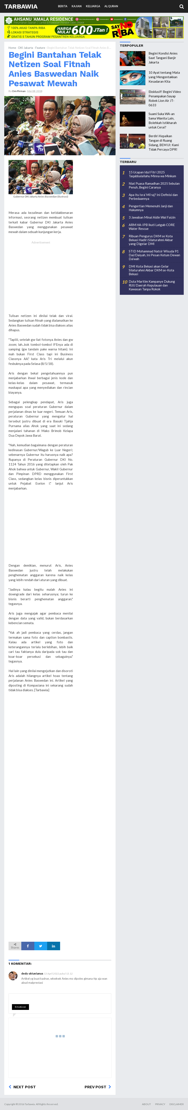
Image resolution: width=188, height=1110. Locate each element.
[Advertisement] (41, 281)
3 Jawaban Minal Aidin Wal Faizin (152, 217)
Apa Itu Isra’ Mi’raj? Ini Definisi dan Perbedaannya (153, 196)
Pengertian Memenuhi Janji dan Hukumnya (151, 208)
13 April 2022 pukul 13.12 (58, 973)
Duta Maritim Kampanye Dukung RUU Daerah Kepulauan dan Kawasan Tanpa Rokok (152, 285)
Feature (40, 47)
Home (12, 47)
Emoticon (20, 1006)
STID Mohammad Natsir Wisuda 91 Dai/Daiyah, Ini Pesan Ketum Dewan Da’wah (154, 255)
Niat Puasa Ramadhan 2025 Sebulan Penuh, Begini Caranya (154, 185)
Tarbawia (21, 6)
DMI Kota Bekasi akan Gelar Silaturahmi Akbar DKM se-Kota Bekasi (151, 270)
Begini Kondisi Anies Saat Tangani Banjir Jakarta (163, 57)
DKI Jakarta (25, 47)
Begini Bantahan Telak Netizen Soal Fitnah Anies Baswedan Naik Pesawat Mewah (55, 69)
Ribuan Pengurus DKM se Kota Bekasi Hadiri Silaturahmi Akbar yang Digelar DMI (151, 240)
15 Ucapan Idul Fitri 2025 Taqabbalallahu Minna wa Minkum (152, 174)
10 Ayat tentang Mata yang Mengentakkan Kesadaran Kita (164, 77)
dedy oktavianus (32, 973)
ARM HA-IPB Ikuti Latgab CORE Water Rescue (152, 226)
